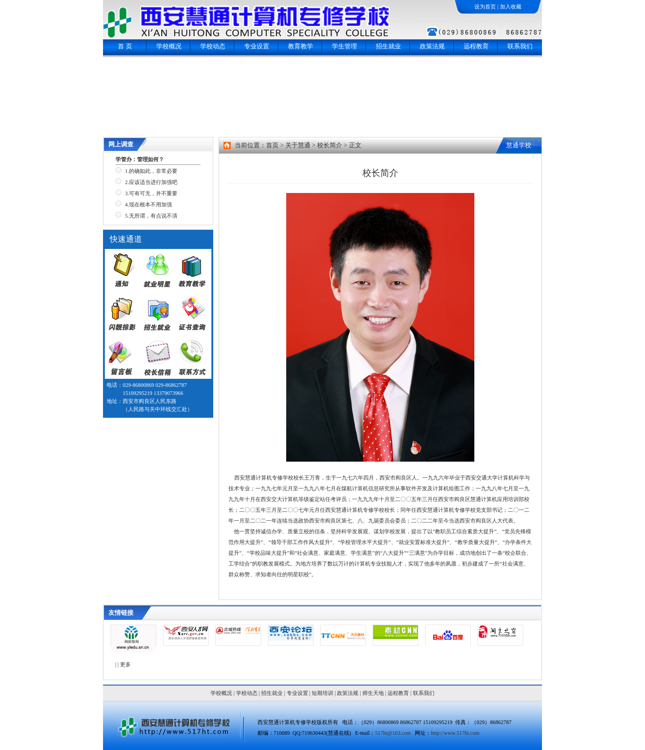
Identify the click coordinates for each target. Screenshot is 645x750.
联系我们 (520, 46)
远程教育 (476, 46)
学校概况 (168, 46)
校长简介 (329, 145)
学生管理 (344, 46)
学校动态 (212, 46)
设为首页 (485, 7)
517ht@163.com (393, 733)
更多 (125, 664)
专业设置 (256, 46)
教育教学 (300, 46)
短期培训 (322, 693)
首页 (272, 145)
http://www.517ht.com (455, 733)
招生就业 (388, 46)
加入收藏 (510, 7)
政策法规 (432, 46)
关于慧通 (297, 145)
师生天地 (373, 693)
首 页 (125, 46)
